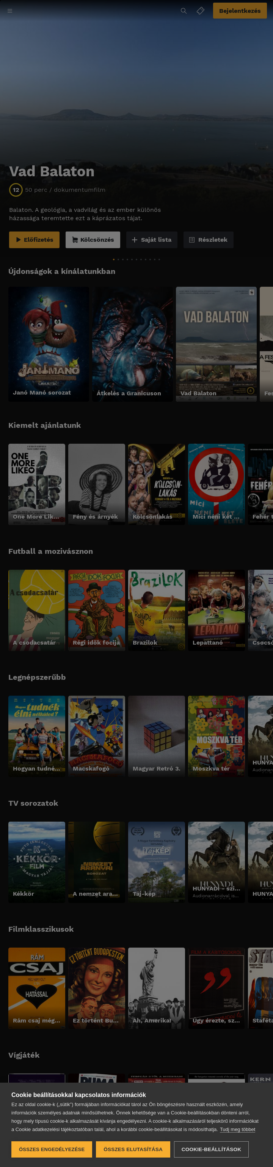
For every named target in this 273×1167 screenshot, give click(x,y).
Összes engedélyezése (52, 1149)
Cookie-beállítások (211, 1149)
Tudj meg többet (237, 1129)
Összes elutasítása (133, 1149)
